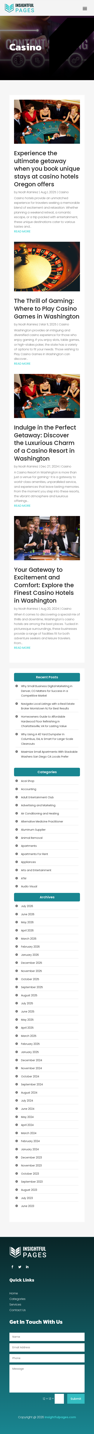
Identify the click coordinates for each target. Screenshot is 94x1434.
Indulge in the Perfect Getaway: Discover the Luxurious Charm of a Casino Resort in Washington (45, 442)
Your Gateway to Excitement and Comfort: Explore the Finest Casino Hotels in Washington (44, 585)
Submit (76, 1399)
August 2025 (29, 995)
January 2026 (30, 955)
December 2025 (31, 963)
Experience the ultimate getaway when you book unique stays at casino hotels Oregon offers (47, 168)
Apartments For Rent (34, 854)
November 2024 (31, 1068)
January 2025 (30, 1052)
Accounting (28, 789)
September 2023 (32, 1182)
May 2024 (27, 1117)
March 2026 (28, 939)
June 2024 (27, 1109)
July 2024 (27, 1100)
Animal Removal (31, 838)
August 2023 (29, 1190)
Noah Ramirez (28, 192)
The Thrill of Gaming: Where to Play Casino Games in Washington (46, 308)
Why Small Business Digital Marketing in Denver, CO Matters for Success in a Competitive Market (46, 690)
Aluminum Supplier (33, 830)
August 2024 (29, 1092)
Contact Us (17, 1310)
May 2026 (27, 922)
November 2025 (31, 971)
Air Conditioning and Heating (40, 813)
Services (15, 1305)
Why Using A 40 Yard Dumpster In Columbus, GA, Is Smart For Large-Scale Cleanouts (47, 739)
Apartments (29, 846)
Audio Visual (29, 886)
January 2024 (30, 1149)
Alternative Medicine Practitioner (42, 821)
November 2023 (31, 1165)
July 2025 (27, 1003)
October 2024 (30, 1076)
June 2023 (27, 1206)
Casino (64, 192)
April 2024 (27, 1125)
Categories (17, 1299)
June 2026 (27, 914)
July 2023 (27, 1198)
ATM (23, 878)
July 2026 (27, 906)
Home (13, 1293)
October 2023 (30, 1174)
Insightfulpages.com (60, 1417)
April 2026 (27, 930)
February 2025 (30, 1044)
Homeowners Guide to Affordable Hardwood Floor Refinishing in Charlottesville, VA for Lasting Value (44, 721)
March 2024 (28, 1133)
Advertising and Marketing (38, 805)
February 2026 (30, 947)
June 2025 (27, 1011)
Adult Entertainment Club (37, 797)
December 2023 (31, 1157)
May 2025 (27, 1020)
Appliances (28, 862)
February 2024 (30, 1141)
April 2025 (27, 1028)
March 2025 (28, 1036)
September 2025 (32, 987)
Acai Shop (27, 781)
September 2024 (32, 1084)
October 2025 (30, 979)
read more (22, 231)
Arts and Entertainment (36, 870)
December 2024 (31, 1060)
